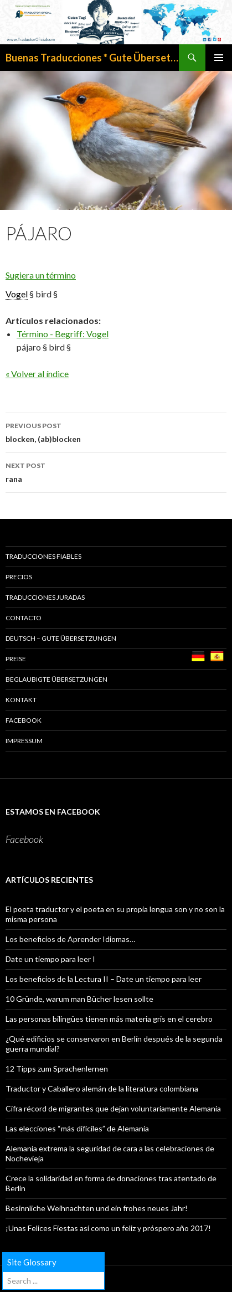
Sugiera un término (41, 275)
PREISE (16, 659)
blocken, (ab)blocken (116, 431)
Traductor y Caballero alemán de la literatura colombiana (102, 1088)
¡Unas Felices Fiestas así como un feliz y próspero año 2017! (108, 1228)
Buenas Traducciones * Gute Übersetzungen (92, 58)
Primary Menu (218, 57)
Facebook (24, 720)
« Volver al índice (37, 373)
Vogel (17, 294)
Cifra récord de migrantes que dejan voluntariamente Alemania (113, 1108)
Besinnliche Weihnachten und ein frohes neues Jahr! (97, 1208)
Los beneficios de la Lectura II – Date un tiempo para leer (104, 979)
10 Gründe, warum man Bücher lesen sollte (79, 998)
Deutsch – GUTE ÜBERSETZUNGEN (61, 638)
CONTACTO (24, 618)
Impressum (24, 741)
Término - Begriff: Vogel (63, 333)
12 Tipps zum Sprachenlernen (57, 1068)
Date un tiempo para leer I (50, 959)
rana (116, 471)
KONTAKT (21, 700)
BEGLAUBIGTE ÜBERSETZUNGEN (56, 679)
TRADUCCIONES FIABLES (43, 556)
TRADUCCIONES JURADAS (45, 597)
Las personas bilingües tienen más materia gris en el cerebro (109, 1018)
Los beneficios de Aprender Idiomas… (70, 939)
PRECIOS (19, 577)
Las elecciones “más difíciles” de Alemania (77, 1128)
